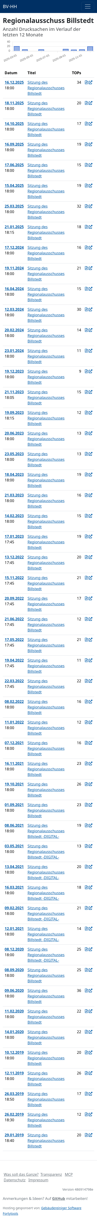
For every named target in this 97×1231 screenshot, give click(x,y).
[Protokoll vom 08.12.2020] (86, 949)
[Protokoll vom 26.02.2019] (86, 1114)
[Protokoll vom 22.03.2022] (86, 680)
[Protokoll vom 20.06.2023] (86, 433)
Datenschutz (15, 1180)
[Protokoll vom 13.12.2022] (86, 557)
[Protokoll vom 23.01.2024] (86, 350)
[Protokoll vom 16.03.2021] (86, 887)
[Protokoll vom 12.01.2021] (86, 928)
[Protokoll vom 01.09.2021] (86, 804)
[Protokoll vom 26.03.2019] (86, 1093)
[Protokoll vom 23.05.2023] (86, 453)
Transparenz (51, 1174)
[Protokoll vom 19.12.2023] (86, 371)
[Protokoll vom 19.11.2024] (86, 268)
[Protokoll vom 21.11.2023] (86, 391)
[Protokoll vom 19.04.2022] (86, 660)
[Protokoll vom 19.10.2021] (86, 784)
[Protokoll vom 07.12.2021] (86, 742)
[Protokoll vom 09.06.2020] (86, 990)
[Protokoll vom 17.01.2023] (86, 536)
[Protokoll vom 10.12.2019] (86, 1052)
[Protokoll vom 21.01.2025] (86, 226)
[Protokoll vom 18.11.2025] (86, 103)
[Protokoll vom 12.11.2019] (86, 1073)
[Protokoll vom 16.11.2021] (86, 763)
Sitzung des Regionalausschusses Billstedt (45, 88)
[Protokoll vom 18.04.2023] (86, 474)
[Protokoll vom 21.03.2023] (86, 495)
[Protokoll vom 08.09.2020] (86, 969)
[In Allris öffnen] (90, 82)
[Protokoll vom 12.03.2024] (86, 309)
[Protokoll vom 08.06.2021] (86, 825)
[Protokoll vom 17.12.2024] (86, 247)
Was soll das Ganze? (21, 1174)
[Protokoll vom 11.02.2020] (86, 1011)
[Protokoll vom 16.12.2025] (86, 82)
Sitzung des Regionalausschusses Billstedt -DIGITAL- (45, 831)
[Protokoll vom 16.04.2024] (86, 288)
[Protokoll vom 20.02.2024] (86, 330)
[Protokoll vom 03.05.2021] (86, 846)
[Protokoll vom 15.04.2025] (86, 185)
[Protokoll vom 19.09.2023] (86, 412)
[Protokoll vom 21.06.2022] (86, 619)
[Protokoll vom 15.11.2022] (86, 577)
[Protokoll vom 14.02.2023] (86, 515)
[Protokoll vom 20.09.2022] (86, 598)
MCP (69, 1174)
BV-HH (10, 6)
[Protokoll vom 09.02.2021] (86, 907)
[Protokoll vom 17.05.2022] (86, 639)
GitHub (58, 1198)
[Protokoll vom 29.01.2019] (86, 1135)
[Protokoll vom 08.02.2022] (86, 701)
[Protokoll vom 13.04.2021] (86, 866)
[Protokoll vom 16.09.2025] (86, 144)
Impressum (38, 1180)
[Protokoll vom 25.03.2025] (86, 206)
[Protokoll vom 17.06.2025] (86, 164)
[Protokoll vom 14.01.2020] (86, 1031)
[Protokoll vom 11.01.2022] (86, 722)
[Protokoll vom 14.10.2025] (86, 123)
